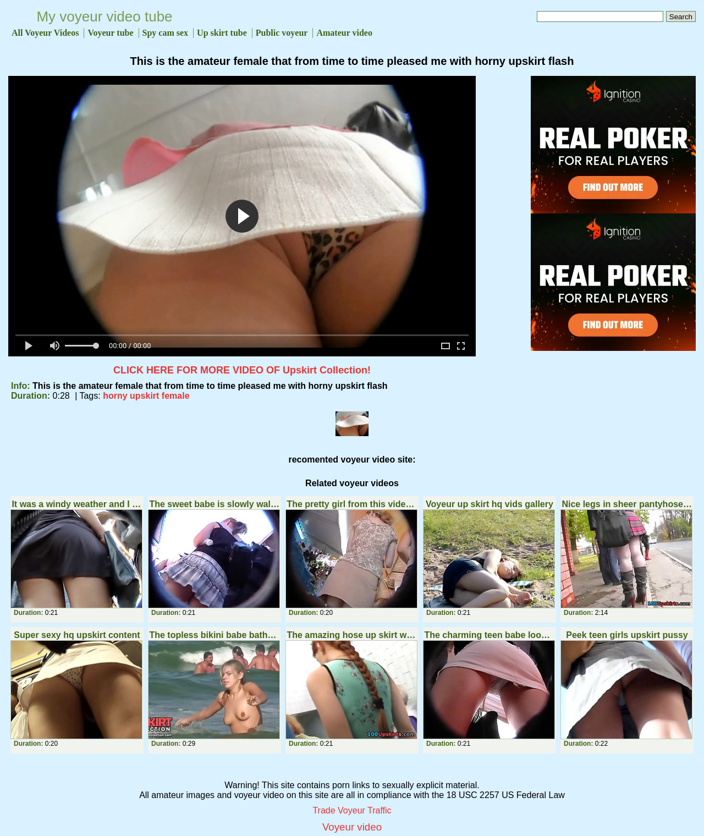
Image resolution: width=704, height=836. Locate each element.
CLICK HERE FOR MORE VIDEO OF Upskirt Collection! (242, 370)
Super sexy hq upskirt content (77, 635)
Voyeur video (352, 827)
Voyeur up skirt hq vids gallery (489, 504)
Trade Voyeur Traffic (351, 810)
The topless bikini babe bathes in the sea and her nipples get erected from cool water (214, 635)
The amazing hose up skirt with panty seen (352, 635)
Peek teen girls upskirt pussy (627, 635)
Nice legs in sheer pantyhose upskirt (627, 504)
